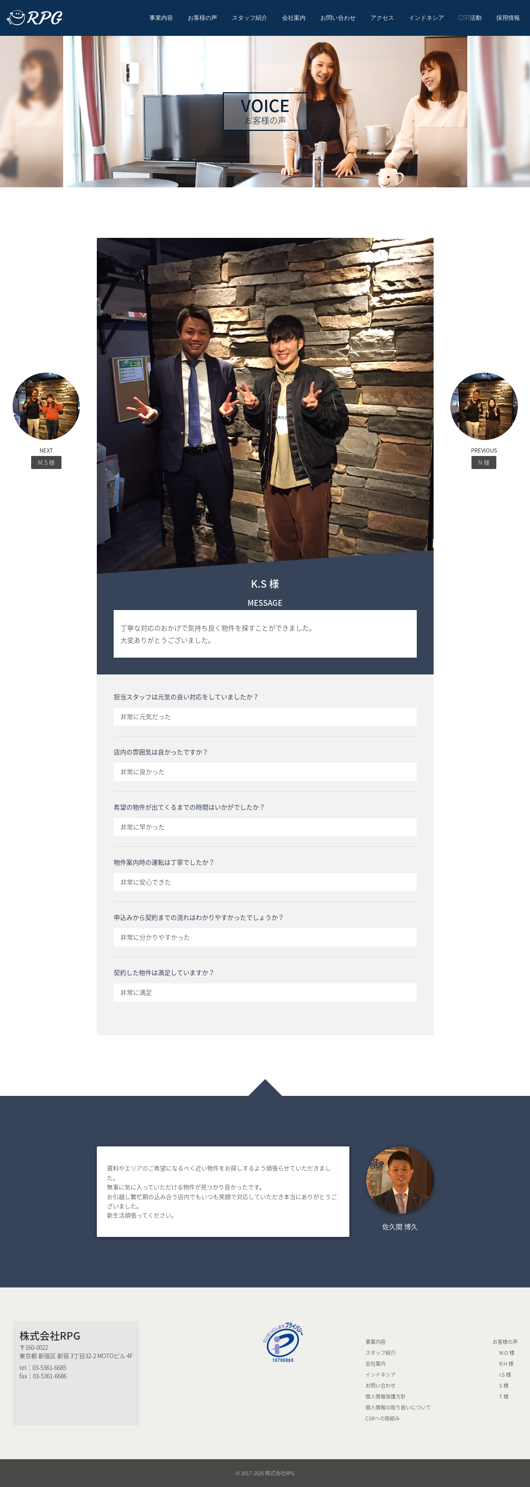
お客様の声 (202, 17)
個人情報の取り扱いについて (398, 1407)
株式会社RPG (49, 1335)
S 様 (504, 1385)
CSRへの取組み (382, 1418)
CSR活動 (470, 17)
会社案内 (294, 17)
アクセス (382, 17)
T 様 (504, 1396)
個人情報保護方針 (385, 1396)
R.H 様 (506, 1363)
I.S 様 (505, 1374)
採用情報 (508, 17)
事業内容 (161, 17)
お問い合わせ (338, 17)
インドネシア (426, 17)
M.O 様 (506, 1352)
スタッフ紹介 (249, 17)
